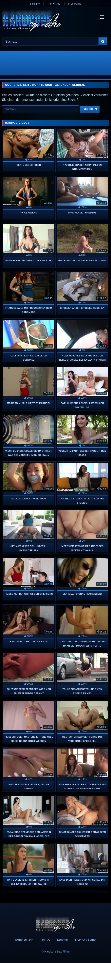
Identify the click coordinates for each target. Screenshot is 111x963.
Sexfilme (35, 3)
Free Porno (74, 3)
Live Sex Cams (85, 940)
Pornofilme (54, 3)
